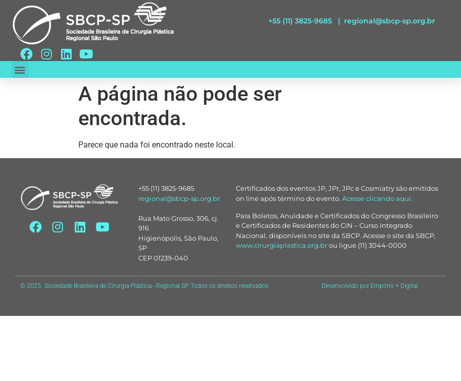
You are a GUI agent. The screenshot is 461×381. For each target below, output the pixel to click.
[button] (20, 69)
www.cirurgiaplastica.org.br (281, 245)
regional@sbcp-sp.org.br (389, 20)
